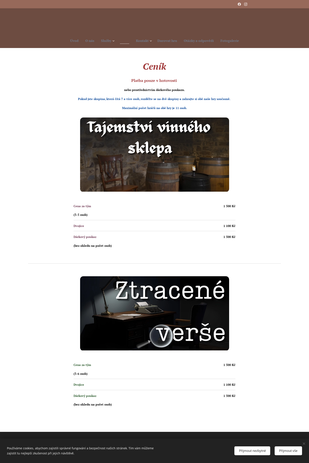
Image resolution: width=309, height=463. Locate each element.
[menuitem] (70, 40)
